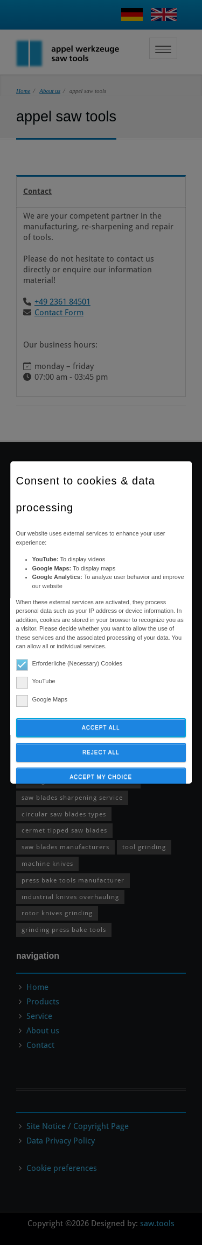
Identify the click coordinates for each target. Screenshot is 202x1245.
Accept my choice (101, 777)
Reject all (101, 752)
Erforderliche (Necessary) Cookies (69, 663)
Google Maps (41, 699)
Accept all (101, 727)
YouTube (35, 681)
